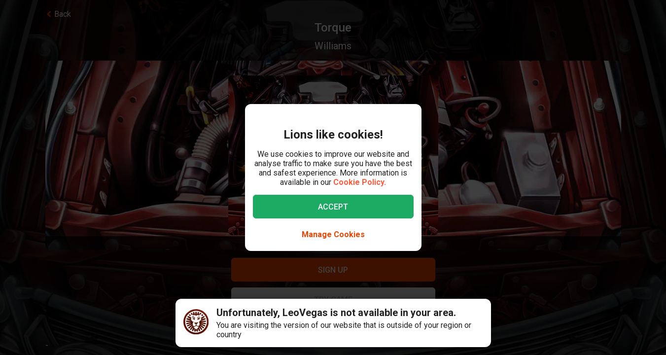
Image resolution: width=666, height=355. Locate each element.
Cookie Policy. (359, 182)
